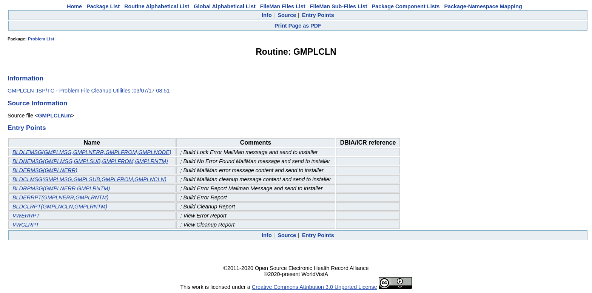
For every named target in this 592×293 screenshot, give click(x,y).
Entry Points (318, 15)
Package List (103, 6)
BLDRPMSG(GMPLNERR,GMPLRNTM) (61, 188)
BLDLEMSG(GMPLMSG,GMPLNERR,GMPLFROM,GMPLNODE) (91, 152)
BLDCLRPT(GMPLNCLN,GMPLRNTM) (59, 207)
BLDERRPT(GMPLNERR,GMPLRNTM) (60, 197)
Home (74, 6)
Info (266, 15)
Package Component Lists (406, 6)
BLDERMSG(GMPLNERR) (44, 170)
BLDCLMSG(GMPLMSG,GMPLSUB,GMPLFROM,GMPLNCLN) (89, 179)
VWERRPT (26, 216)
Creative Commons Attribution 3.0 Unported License (314, 287)
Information (25, 78)
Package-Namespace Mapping (483, 6)
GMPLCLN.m (54, 116)
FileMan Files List (282, 6)
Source (287, 15)
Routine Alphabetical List (156, 6)
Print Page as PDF (297, 26)
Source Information (37, 103)
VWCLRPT (25, 225)
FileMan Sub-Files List (338, 6)
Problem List (41, 39)
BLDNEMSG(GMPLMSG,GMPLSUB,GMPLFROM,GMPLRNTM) (90, 161)
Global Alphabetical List (224, 6)
